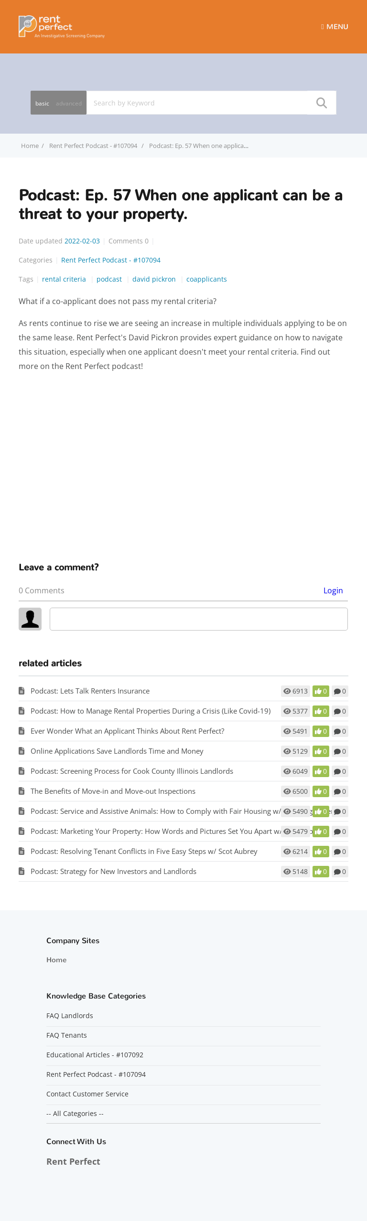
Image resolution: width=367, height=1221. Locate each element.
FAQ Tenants (66, 1035)
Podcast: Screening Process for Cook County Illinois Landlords (132, 771)
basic (42, 103)
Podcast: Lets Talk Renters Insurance (90, 690)
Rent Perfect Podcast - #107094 (94, 145)
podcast (110, 279)
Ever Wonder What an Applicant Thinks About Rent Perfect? (127, 731)
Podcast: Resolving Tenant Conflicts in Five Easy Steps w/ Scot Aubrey (144, 851)
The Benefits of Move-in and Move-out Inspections (113, 791)
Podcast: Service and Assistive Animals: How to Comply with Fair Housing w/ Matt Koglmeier (182, 811)
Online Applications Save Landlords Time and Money (117, 751)
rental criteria (65, 279)
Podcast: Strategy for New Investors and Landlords (113, 871)
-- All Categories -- (75, 1113)
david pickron (155, 279)
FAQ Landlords (69, 1016)
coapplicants (206, 279)
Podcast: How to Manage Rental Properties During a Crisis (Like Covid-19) (150, 711)
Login (333, 590)
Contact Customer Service (87, 1094)
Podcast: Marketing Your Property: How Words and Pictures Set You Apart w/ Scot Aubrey (177, 831)
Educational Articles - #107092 (94, 1055)
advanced (69, 103)
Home (56, 960)
